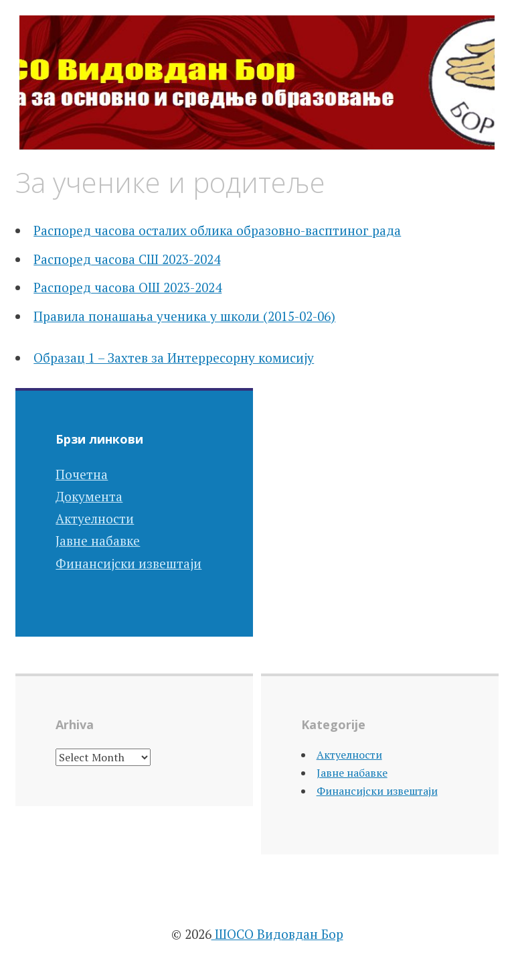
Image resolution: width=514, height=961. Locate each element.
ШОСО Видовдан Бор (277, 933)
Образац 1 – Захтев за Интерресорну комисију (173, 357)
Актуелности (95, 518)
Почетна (82, 474)
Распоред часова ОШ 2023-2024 (127, 287)
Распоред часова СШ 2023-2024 (126, 259)
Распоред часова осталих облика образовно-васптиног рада (217, 230)
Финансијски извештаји (128, 563)
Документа (89, 496)
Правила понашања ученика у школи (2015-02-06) (184, 316)
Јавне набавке (98, 540)
